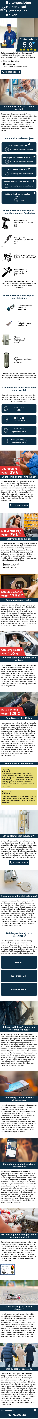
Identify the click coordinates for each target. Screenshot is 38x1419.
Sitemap (10, 1410)
